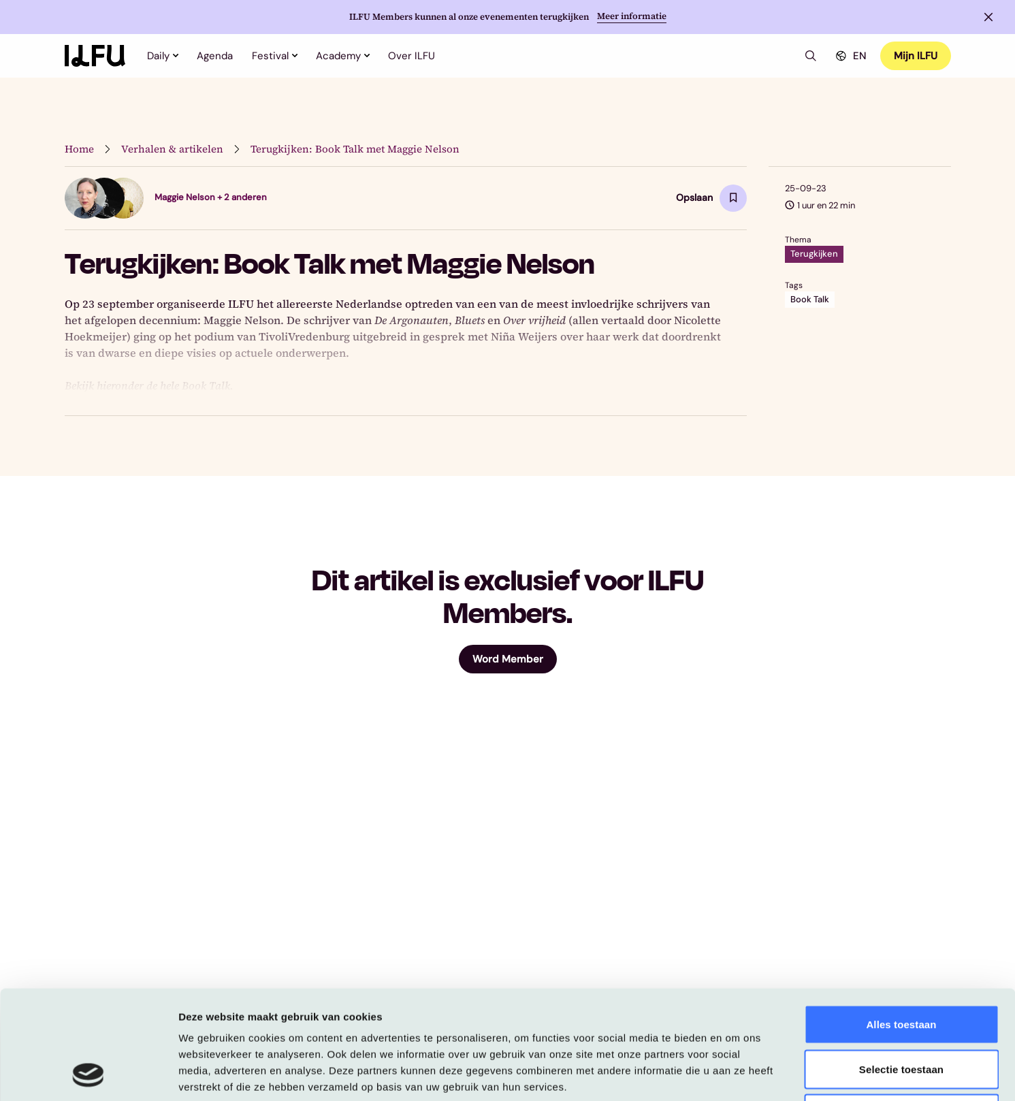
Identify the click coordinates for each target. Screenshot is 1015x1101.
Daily (162, 56)
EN (850, 56)
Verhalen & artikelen (172, 149)
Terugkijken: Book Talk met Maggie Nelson (355, 149)
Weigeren (901, 1011)
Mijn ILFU (915, 56)
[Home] (95, 56)
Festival (274, 56)
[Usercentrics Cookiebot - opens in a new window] (88, 1074)
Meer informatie (631, 16)
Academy (342, 56)
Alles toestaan (901, 922)
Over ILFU (411, 56)
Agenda (215, 56)
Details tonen (735, 1074)
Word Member (507, 659)
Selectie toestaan (901, 967)
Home (79, 149)
